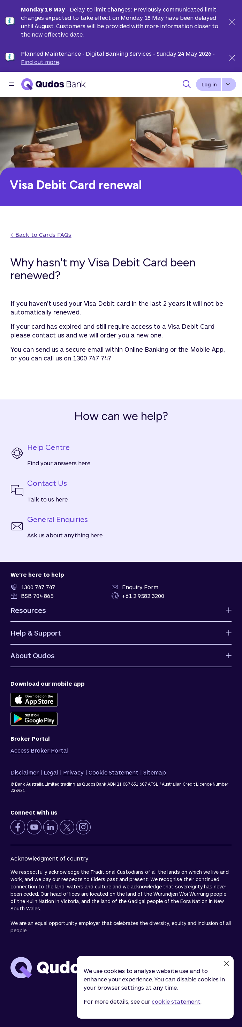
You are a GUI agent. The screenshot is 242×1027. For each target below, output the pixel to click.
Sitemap (154, 772)
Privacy (73, 772)
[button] (11, 84)
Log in (209, 84)
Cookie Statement (113, 772)
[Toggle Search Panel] (186, 84)
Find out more (40, 62)
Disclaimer (24, 772)
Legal (51, 772)
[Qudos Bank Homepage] (53, 84)
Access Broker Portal (39, 750)
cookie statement (176, 1001)
